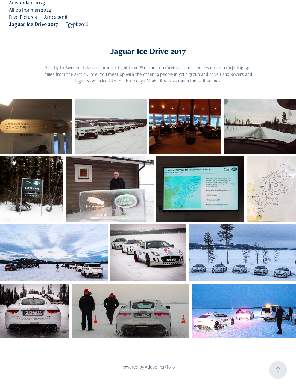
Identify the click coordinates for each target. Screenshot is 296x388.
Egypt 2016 (77, 24)
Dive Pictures (23, 16)
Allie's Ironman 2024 (30, 9)
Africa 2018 (55, 16)
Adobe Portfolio (160, 367)
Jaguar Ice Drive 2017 (33, 24)
